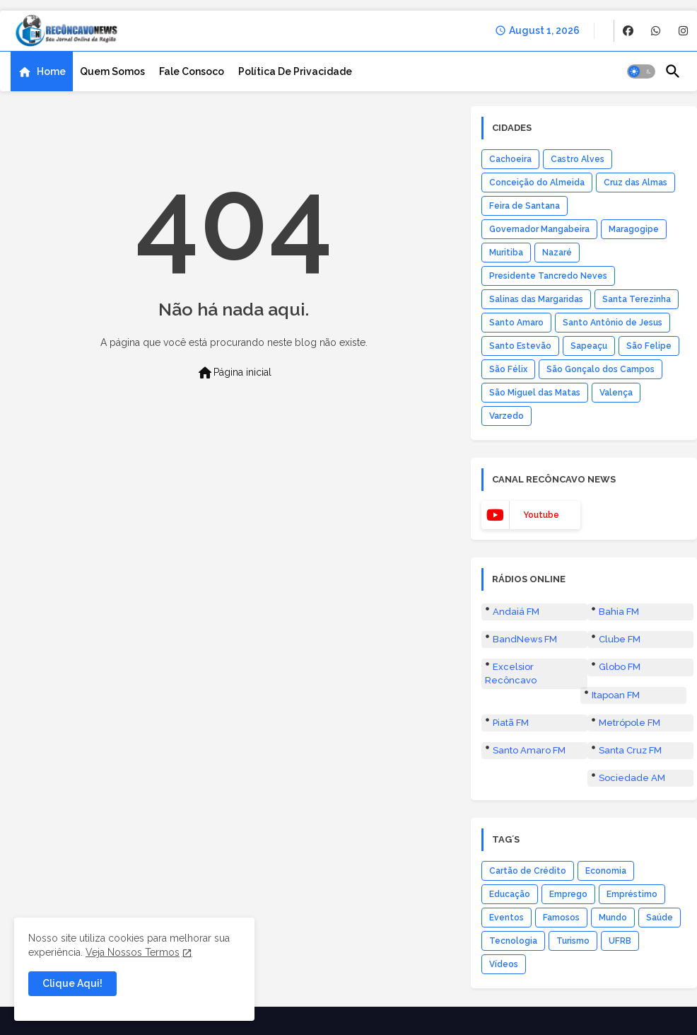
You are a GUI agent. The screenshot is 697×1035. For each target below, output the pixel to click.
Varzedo (506, 416)
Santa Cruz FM (630, 750)
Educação (509, 894)
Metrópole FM (629, 722)
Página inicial (234, 372)
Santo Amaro (516, 323)
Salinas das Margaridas (536, 299)
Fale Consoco (191, 71)
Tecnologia (513, 941)
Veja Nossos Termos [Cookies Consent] (133, 952)
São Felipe (649, 346)
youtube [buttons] (541, 515)
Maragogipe (634, 229)
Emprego (568, 894)
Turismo (573, 941)
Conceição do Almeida (537, 182)
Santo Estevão (520, 346)
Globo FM (619, 666)
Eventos (506, 918)
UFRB (620, 941)
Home (51, 71)
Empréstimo (632, 894)
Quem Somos (112, 71)
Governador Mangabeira (539, 229)
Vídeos (503, 964)
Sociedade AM (632, 778)
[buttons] (628, 31)
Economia (605, 871)
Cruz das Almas (635, 182)
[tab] (42, 71)
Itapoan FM (616, 695)
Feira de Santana (524, 206)
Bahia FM (619, 611)
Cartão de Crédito (527, 871)
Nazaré (557, 253)
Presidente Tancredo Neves (548, 276)
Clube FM (619, 639)
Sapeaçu (588, 346)
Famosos (561, 918)
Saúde (659, 918)
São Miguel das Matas (534, 393)
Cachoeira (510, 159)
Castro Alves (577, 159)
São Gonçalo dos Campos (600, 369)
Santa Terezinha (636, 299)
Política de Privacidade (295, 71)
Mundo (613, 918)
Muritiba (506, 253)
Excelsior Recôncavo (511, 673)
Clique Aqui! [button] (72, 983)
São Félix (508, 369)
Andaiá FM (516, 611)
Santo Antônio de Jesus (612, 323)
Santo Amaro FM (529, 750)
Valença (616, 393)
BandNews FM (525, 639)
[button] (641, 71)
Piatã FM (511, 722)
